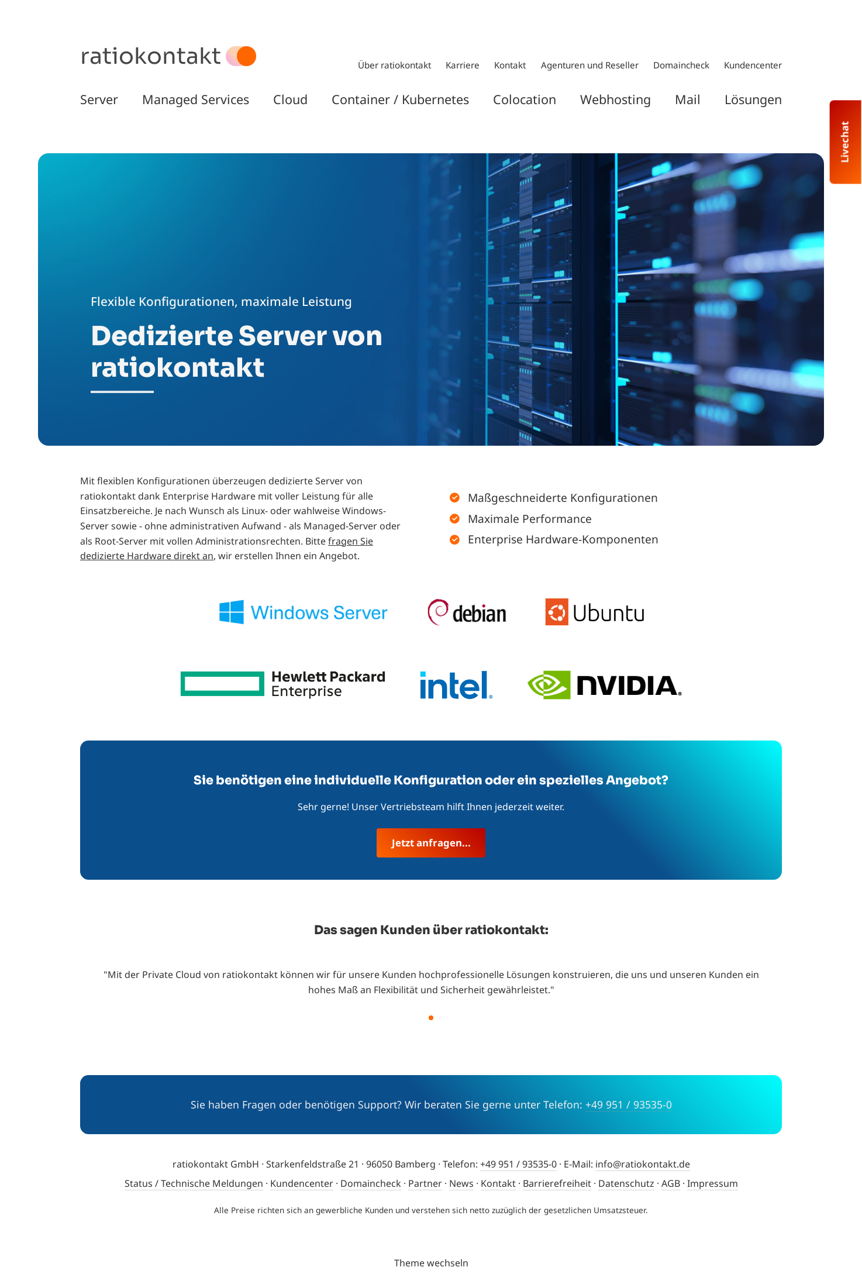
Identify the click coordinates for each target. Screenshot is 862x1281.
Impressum (712, 1183)
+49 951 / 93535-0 (628, 1104)
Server (99, 99)
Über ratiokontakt (394, 65)
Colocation (524, 99)
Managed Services (195, 99)
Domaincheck (681, 65)
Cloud (290, 99)
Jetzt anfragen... (431, 843)
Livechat (844, 142)
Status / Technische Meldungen (194, 1183)
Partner (425, 1183)
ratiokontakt (150, 56)
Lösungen (753, 99)
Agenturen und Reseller (590, 65)
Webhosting (615, 99)
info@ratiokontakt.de (642, 1164)
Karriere (463, 65)
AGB (670, 1183)
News (461, 1183)
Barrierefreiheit (557, 1183)
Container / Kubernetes (400, 99)
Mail (688, 99)
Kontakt (510, 65)
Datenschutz (626, 1183)
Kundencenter (753, 65)
